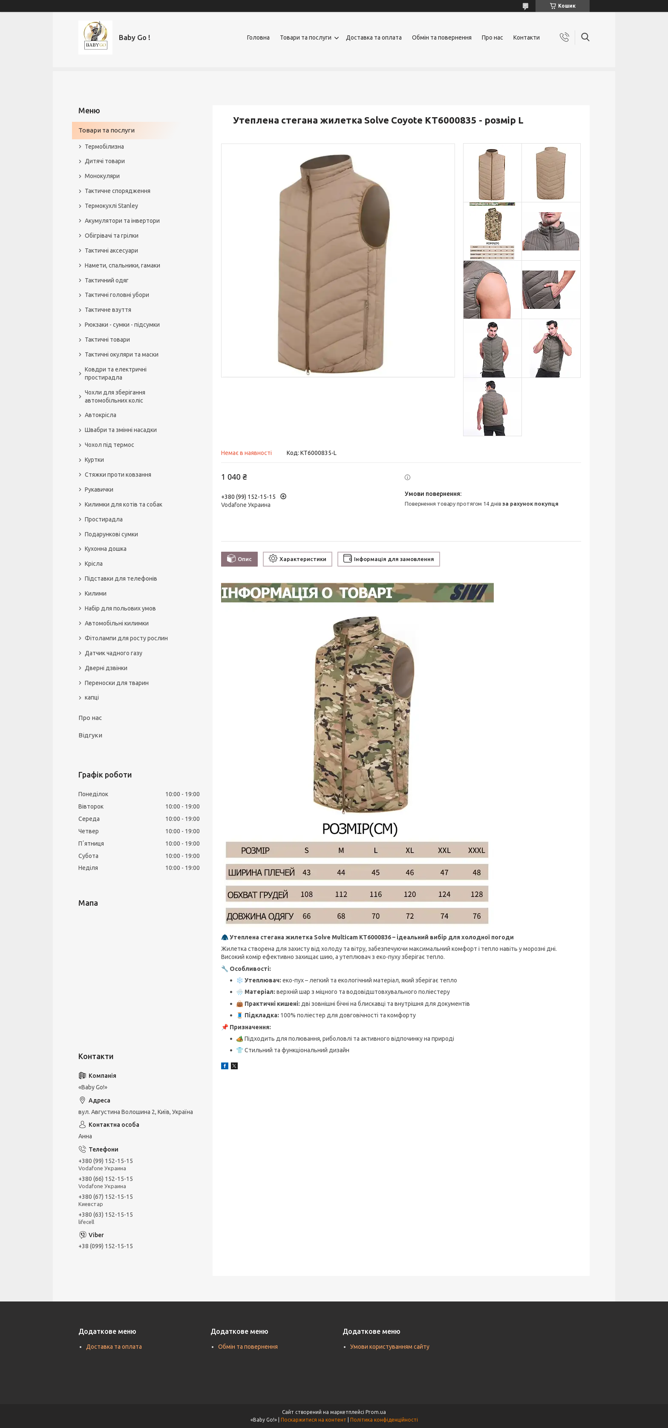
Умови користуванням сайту (389, 1346)
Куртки (94, 459)
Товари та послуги (305, 37)
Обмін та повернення (442, 37)
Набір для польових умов (120, 608)
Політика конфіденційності (384, 1419)
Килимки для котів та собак (123, 504)
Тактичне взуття (108, 309)
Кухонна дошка (106, 548)
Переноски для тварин (117, 682)
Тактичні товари (107, 339)
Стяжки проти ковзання (118, 474)
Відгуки (90, 735)
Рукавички (99, 489)
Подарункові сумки (111, 534)
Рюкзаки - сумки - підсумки (122, 324)
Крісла (94, 563)
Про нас (492, 37)
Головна (258, 37)
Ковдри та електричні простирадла (116, 373)
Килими (96, 593)
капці (92, 697)
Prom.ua (376, 1412)
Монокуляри (102, 176)
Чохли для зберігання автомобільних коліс (115, 396)
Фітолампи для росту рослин (126, 638)
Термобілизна (104, 146)
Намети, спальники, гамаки (122, 265)
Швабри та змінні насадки (121, 429)
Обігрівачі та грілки (111, 235)
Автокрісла (100, 415)
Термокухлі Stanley (111, 205)
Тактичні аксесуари (111, 250)
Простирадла (104, 519)
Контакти (526, 37)
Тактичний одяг (107, 280)
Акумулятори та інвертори (122, 220)
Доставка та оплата (374, 37)
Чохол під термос (109, 444)
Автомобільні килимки (117, 623)
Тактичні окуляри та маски (121, 354)
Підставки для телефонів (121, 578)
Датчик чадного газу (113, 653)
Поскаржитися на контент (313, 1419)
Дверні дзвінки (106, 668)
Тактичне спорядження (117, 190)
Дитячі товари (105, 161)
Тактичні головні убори (117, 294)
